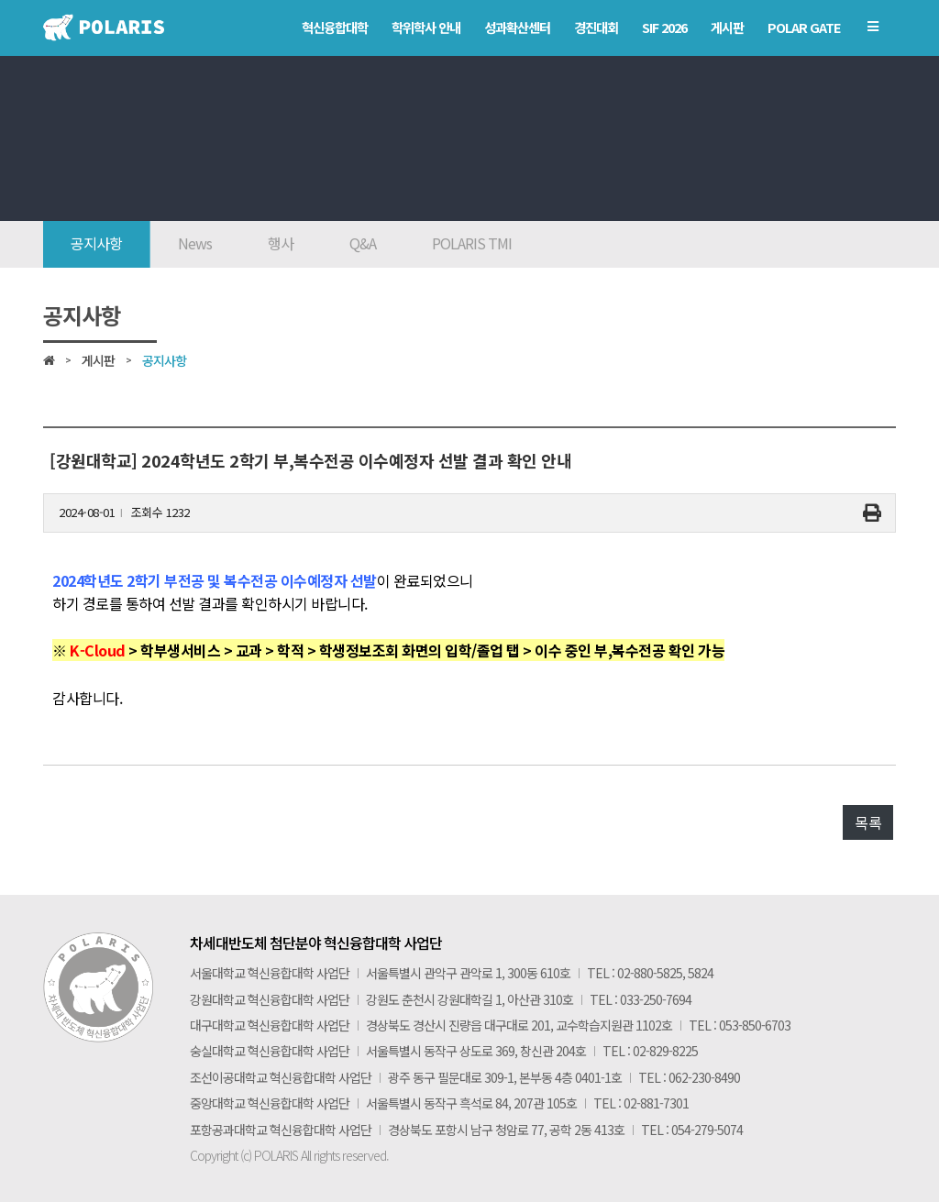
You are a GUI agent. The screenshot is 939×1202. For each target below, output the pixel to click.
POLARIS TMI (472, 243)
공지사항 (96, 243)
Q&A (362, 243)
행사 (280, 243)
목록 (868, 822)
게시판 (98, 360)
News (195, 243)
